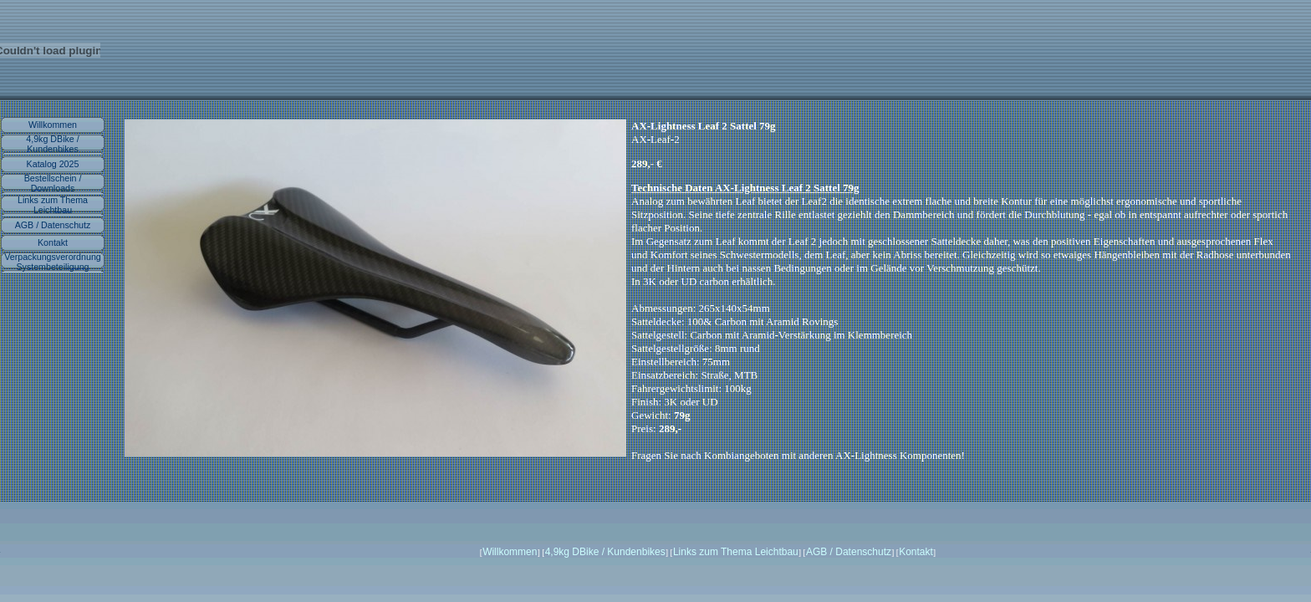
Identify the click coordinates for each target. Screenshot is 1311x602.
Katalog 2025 (53, 164)
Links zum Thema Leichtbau (53, 205)
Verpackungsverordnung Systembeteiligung (52, 262)
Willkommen (52, 125)
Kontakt (53, 242)
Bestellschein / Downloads (53, 183)
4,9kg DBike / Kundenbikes (52, 144)
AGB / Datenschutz (53, 225)
